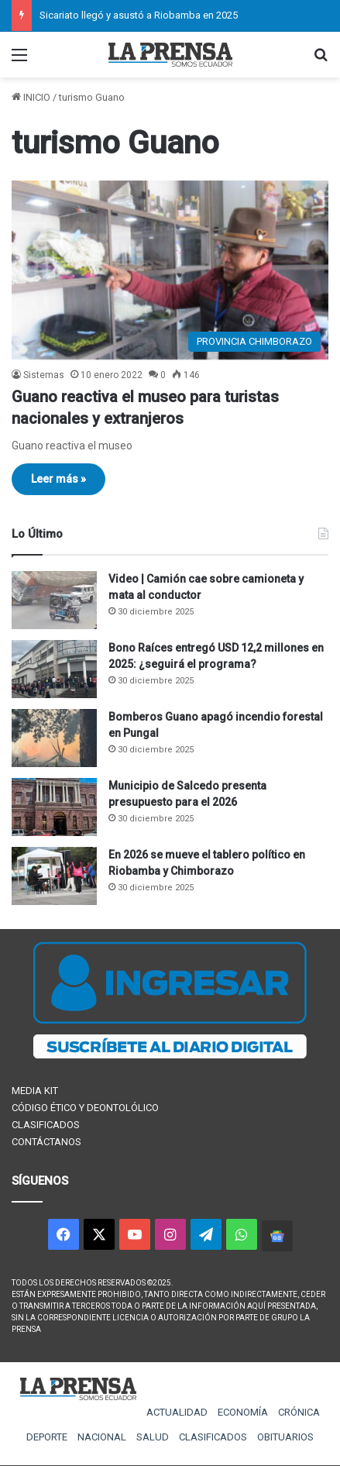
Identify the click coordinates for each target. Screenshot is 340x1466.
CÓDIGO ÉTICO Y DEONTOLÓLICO (85, 1107)
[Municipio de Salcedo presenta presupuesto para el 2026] (54, 807)
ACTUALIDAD (177, 1412)
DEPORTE (46, 1437)
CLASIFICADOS (46, 1124)
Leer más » (58, 479)
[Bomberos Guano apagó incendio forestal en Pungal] (54, 738)
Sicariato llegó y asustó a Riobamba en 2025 (138, 15)
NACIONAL (101, 1437)
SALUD (152, 1437)
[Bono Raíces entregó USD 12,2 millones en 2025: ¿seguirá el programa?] (54, 669)
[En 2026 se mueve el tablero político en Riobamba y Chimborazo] (54, 876)
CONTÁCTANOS (46, 1142)
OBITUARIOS (285, 1437)
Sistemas (43, 375)
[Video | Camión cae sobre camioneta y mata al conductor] (54, 600)
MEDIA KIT (35, 1090)
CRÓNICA (299, 1412)
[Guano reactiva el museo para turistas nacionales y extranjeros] (170, 270)
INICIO (31, 97)
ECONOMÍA (243, 1412)
